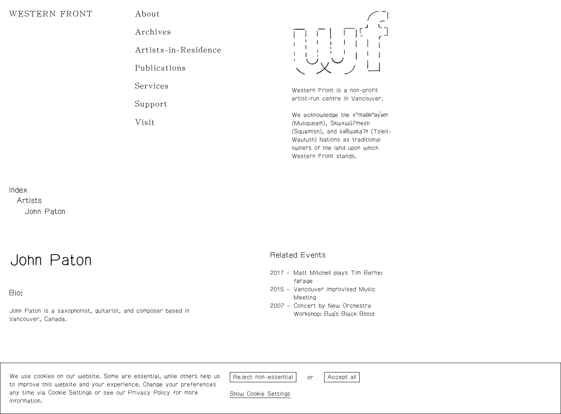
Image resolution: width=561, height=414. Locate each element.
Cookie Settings (268, 394)
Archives (153, 32)
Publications (160, 68)
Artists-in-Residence (178, 50)
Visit (145, 122)
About (148, 14)
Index (18, 190)
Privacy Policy (149, 393)
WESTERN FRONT (51, 14)
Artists (29, 200)
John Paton (44, 211)
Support (151, 104)
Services (152, 86)
